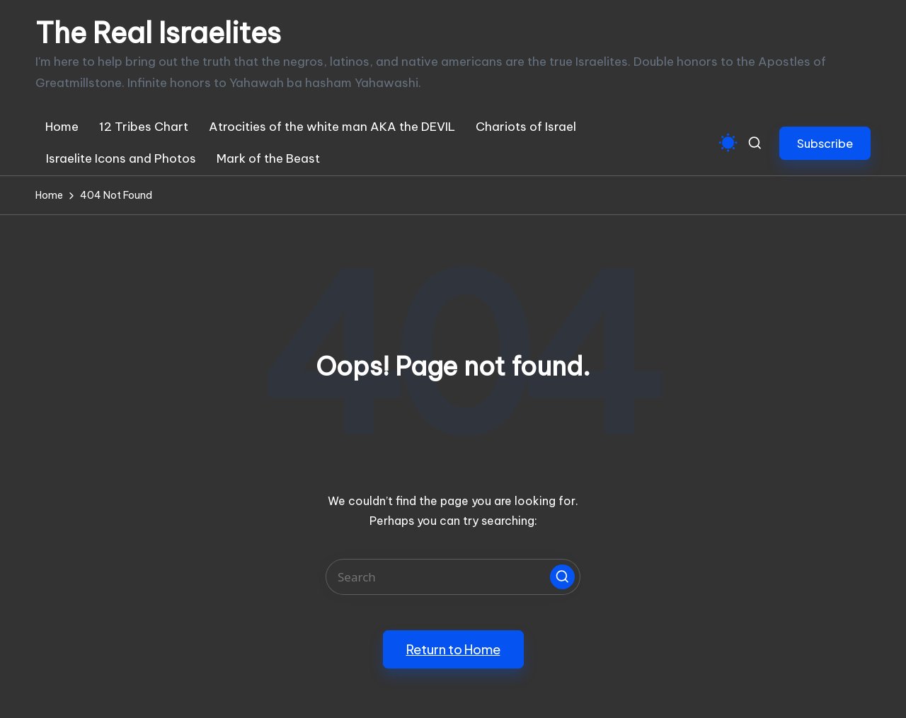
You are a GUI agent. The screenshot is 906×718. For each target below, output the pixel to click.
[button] (825, 143)
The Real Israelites (158, 33)
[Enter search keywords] (453, 577)
